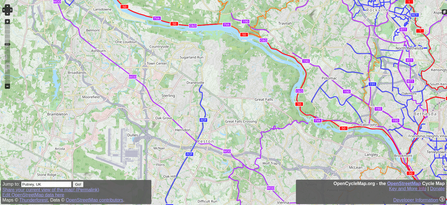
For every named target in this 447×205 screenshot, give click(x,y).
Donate (437, 188)
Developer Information (415, 200)
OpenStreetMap (404, 183)
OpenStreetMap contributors (94, 200)
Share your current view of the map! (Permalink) (50, 189)
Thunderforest (33, 200)
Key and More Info (407, 188)
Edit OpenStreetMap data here (33, 194)
